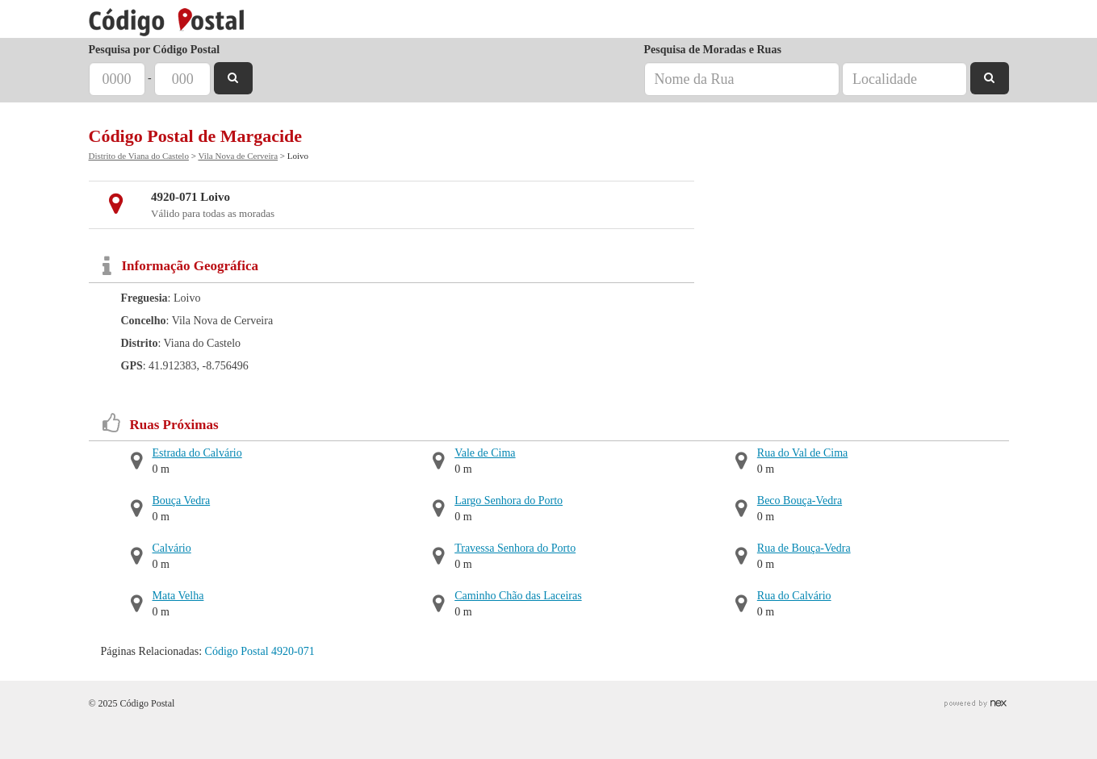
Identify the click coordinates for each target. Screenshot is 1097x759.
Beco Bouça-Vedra (799, 500)
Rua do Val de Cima (802, 453)
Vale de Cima (484, 453)
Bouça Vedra (182, 500)
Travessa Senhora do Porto (515, 548)
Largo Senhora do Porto (508, 500)
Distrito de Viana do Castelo (139, 156)
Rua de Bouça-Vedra (804, 548)
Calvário (172, 548)
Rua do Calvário (794, 596)
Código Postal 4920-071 (260, 651)
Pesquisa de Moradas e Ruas (712, 50)
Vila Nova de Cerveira (238, 156)
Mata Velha (178, 596)
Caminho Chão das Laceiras (517, 596)
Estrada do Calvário (197, 453)
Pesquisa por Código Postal (154, 50)
